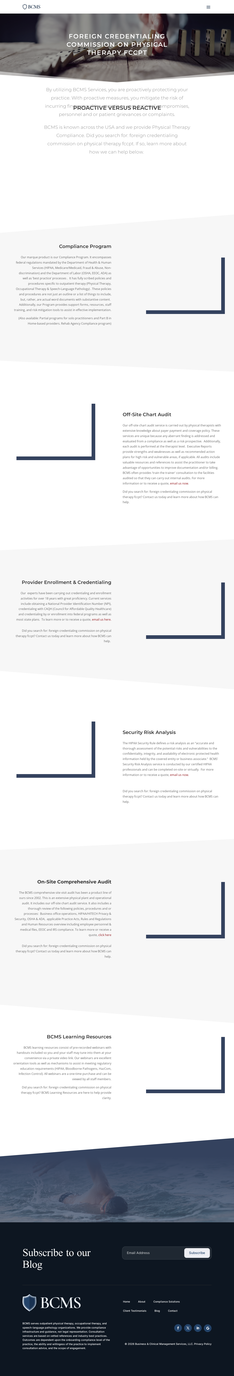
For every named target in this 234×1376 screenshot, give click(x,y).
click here (85, 935)
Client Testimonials (134, 1310)
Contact (173, 1310)
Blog (157, 1310)
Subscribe (197, 1253)
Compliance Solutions (166, 1301)
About (141, 1301)
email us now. (199, 775)
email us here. (82, 619)
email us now (199, 483)
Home (126, 1301)
